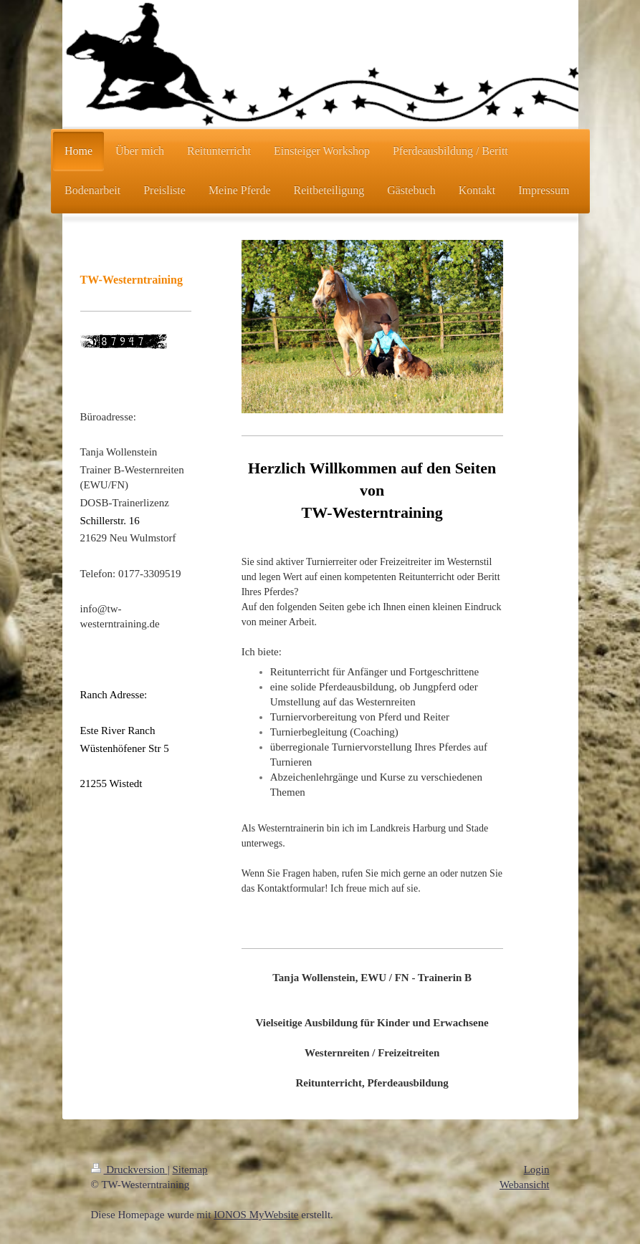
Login (537, 1169)
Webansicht (525, 1184)
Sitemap (189, 1169)
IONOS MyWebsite (256, 1214)
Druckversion (129, 1169)
